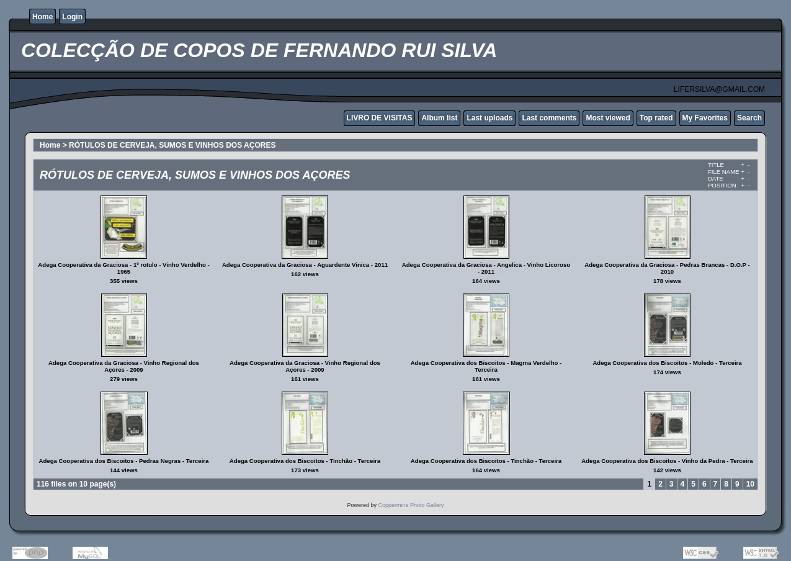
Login (72, 16)
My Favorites (705, 118)
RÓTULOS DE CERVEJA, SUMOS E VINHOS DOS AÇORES (172, 145)
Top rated (656, 118)
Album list (439, 118)
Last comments (549, 118)
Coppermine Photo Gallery (411, 505)
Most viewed (608, 118)
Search (749, 118)
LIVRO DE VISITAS (380, 118)
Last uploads (489, 118)
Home (42, 16)
